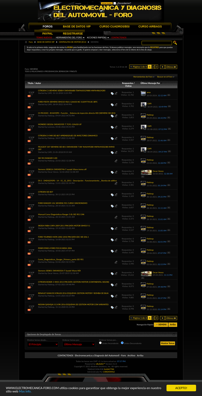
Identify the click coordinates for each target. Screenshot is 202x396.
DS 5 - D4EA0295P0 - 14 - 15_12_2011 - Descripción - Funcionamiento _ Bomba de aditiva (77, 180)
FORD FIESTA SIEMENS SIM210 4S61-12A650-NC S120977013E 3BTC (68, 102)
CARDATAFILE (109, 372)
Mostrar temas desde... (37, 340)
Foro (31, 42)
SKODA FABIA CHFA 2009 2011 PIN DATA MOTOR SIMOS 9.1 (64, 225)
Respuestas (127, 83)
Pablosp (51, 115)
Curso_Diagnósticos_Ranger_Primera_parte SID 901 (60, 259)
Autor (38, 83)
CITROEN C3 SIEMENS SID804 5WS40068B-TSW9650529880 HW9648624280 (71, 90)
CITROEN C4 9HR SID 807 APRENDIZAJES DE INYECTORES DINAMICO (68, 135)
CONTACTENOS (118, 38)
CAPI (50, 93)
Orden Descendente (131, 343)
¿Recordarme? (122, 3)
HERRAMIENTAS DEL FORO (69, 38)
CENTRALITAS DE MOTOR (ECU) (72, 42)
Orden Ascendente (109, 343)
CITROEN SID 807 (45, 192)
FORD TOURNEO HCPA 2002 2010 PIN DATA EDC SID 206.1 (63, 237)
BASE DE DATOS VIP (77, 26)
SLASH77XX (109, 369)
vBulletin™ (100, 364)
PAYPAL (47, 33)
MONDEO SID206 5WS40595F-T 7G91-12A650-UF (60, 124)
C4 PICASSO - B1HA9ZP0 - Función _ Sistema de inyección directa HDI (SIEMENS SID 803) (76, 113)
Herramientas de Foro (142, 76)
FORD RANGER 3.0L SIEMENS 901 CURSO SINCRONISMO (62, 203)
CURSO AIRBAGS (150, 26)
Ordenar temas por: (71, 340)
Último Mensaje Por (151, 83)
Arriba (173, 324)
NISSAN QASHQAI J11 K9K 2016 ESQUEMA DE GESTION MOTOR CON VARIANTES (73, 304)
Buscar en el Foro (164, 76)
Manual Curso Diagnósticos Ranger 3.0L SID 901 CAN (61, 214)
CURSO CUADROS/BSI (114, 26)
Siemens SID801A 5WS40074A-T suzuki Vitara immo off (62, 169)
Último (171, 66)
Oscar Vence (53, 172)
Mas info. (25, 391)
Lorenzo (51, 127)
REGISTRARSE (73, 33)
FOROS (48, 26)
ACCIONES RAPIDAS (97, 38)
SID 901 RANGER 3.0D (47, 158)
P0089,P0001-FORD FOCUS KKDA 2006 (55, 248)
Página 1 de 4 (140, 66)
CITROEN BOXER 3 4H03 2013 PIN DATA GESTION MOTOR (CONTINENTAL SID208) (73, 282)
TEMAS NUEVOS (44, 38)
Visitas (128, 86)
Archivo (131, 355)
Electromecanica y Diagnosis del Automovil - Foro (100, 355)
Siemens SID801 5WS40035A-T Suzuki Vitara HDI (59, 270)
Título (30, 83)
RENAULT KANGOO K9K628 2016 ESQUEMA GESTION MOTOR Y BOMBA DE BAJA (73, 293)
